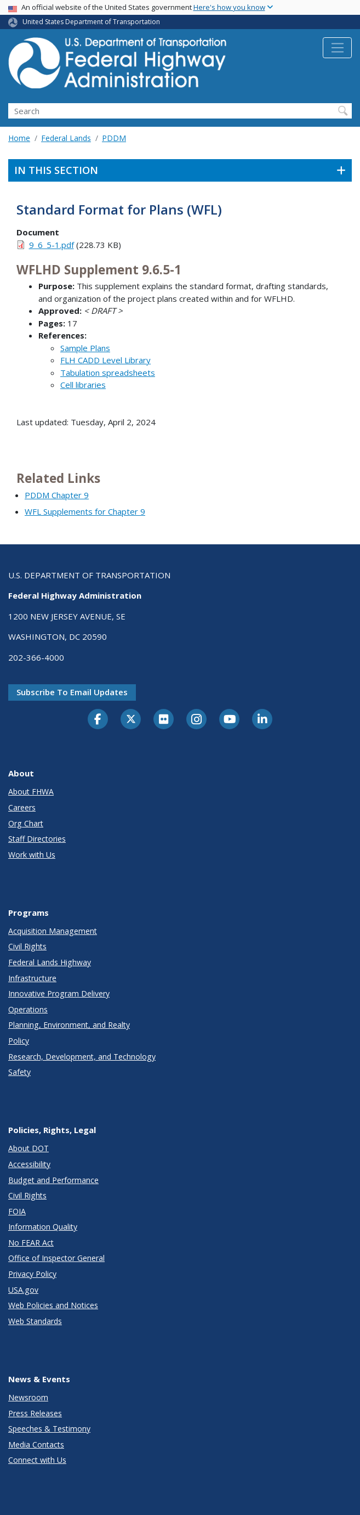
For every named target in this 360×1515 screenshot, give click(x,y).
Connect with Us (37, 1460)
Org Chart (25, 823)
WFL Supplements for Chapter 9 (85, 511)
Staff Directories (37, 838)
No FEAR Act (31, 1242)
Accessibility (29, 1164)
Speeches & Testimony (49, 1428)
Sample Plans (85, 347)
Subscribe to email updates (72, 691)
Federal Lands (66, 138)
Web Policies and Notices (53, 1305)
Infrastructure (32, 978)
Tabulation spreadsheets (107, 372)
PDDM (114, 138)
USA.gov (23, 1290)
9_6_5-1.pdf (51, 244)
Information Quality (42, 1226)
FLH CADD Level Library (105, 359)
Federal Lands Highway (49, 962)
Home (19, 138)
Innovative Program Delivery (59, 993)
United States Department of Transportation (91, 21)
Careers (22, 807)
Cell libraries (83, 384)
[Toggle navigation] (337, 47)
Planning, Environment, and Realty (69, 1025)
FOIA (17, 1211)
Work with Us (31, 854)
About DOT (28, 1148)
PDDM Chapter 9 (57, 494)
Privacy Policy (32, 1274)
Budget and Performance (53, 1180)
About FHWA (31, 791)
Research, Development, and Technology (82, 1056)
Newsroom (28, 1397)
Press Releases (35, 1413)
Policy (18, 1040)
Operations (28, 1009)
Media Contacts (36, 1444)
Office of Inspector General (56, 1258)
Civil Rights (27, 946)
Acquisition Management (52, 931)
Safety (19, 1072)
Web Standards (35, 1321)
